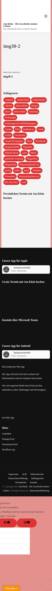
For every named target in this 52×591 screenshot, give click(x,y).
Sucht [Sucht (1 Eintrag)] (26, 170)
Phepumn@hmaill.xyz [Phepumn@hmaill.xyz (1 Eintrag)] (29, 164)
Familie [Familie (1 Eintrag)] (8, 129)
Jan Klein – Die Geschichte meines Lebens (20, 25)
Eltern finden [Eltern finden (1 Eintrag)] (19, 111)
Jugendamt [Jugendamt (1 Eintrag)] (27, 147)
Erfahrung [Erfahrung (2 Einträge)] (33, 111)
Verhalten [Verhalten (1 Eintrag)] (36, 170)
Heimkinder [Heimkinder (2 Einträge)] (40, 141)
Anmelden (6, 434)
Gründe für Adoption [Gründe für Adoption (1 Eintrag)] (14, 141)
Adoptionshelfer (22, 352)
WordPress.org (8, 449)
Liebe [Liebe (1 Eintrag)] (24, 153)
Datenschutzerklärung (17, 478)
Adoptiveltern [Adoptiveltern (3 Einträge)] (23, 100)
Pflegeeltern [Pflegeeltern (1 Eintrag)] (32, 159)
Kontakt (33, 482)
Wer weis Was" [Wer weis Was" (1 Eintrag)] (11, 182)
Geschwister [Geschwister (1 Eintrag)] (20, 135)
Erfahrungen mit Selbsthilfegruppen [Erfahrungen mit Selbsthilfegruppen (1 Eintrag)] (20, 123)
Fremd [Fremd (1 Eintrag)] (41, 129)
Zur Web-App (8, 417)
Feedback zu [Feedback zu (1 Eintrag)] (28, 129)
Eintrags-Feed (8, 439)
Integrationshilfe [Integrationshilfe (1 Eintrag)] (12, 147)
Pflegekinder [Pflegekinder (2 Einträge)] (10, 164)
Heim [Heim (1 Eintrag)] (29, 141)
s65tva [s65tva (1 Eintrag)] (17, 170)
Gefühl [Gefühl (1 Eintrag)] (8, 135)
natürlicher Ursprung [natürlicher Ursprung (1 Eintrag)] (14, 159)
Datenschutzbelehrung (39, 490)
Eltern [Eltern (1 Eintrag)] (7, 111)
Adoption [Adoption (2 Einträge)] (9, 100)
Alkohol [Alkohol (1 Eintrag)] (8, 106)
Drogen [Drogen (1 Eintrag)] (34, 106)
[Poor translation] (27, 522)
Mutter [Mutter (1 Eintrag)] (34, 153)
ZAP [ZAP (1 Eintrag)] (24, 182)
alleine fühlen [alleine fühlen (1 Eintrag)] (22, 106)
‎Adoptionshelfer (22, 267)
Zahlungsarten (37, 478)
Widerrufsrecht (36, 474)
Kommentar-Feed (9, 444)
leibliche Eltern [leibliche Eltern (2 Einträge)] (11, 153)
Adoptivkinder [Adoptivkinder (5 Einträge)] (39, 100)
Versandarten (20, 482)
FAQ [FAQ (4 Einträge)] (17, 129)
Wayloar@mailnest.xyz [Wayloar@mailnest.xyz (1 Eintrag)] (29, 176)
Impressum (13, 474)
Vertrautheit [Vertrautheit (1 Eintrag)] (10, 176)
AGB (24, 474)
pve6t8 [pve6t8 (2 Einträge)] (8, 170)
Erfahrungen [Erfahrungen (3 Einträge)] (10, 117)
